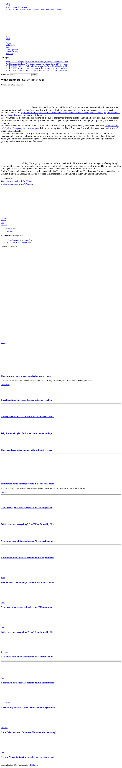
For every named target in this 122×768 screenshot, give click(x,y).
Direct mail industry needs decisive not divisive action (26, 400)
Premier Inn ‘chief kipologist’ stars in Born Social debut (27, 483)
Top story (4, 652)
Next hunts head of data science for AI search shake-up (27, 541)
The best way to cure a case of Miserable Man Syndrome (28, 707)
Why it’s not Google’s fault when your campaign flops (26, 433)
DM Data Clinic (12, 52)
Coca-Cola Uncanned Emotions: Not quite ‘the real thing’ (28, 732)
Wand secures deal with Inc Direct (16, 181)
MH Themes (33, 765)
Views (8, 41)
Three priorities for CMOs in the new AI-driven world (27, 416)
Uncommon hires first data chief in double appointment (27, 557)
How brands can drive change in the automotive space (26, 450)
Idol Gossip (10, 45)
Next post (9, 231)
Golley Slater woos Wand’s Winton (17, 184)
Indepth (9, 47)
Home (8, 3)
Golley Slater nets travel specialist (19, 240)
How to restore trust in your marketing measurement (26, 376)
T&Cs (8, 5)
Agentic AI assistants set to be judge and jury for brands (27, 757)
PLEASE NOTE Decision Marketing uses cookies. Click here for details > (34, 9)
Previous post (11, 229)
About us (9, 54)
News (8, 39)
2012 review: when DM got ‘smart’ (19, 242)
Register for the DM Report (16, 7)
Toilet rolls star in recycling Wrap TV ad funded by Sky (27, 524)
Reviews (9, 43)
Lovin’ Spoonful (12, 49)
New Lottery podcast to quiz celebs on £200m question (26, 507)
